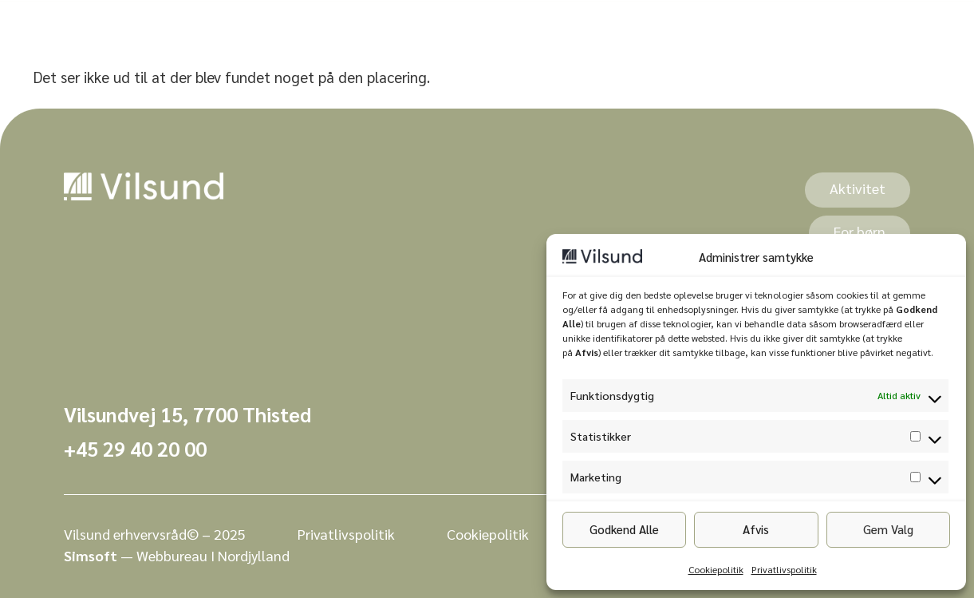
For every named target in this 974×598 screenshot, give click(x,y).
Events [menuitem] (445, 24)
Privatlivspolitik (784, 569)
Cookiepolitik (715, 569)
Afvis (756, 529)
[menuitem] (347, 25)
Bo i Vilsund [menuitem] (537, 24)
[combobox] (791, 25)
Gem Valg (888, 529)
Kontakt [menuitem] (635, 24)
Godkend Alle (624, 529)
